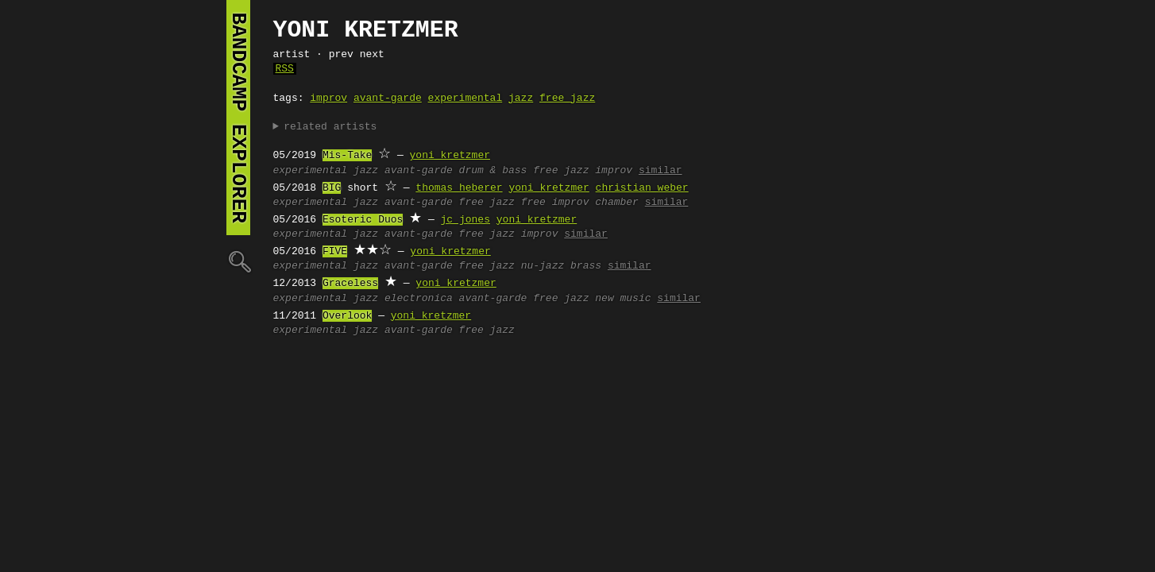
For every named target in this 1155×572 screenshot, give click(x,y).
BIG (332, 188)
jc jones (465, 220)
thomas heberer (458, 188)
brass (585, 266)
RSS (285, 69)
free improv (555, 202)
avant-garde (387, 98)
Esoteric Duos (363, 220)
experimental (465, 98)
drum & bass (493, 171)
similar (660, 171)
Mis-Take (347, 156)
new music (623, 299)
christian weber (642, 188)
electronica (418, 299)
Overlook (347, 316)
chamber (617, 202)
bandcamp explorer (238, 117)
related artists (330, 127)
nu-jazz (543, 266)
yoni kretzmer (450, 156)
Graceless (350, 283)
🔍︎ (238, 261)
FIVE (335, 252)
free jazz (567, 98)
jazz (520, 98)
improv (328, 98)
